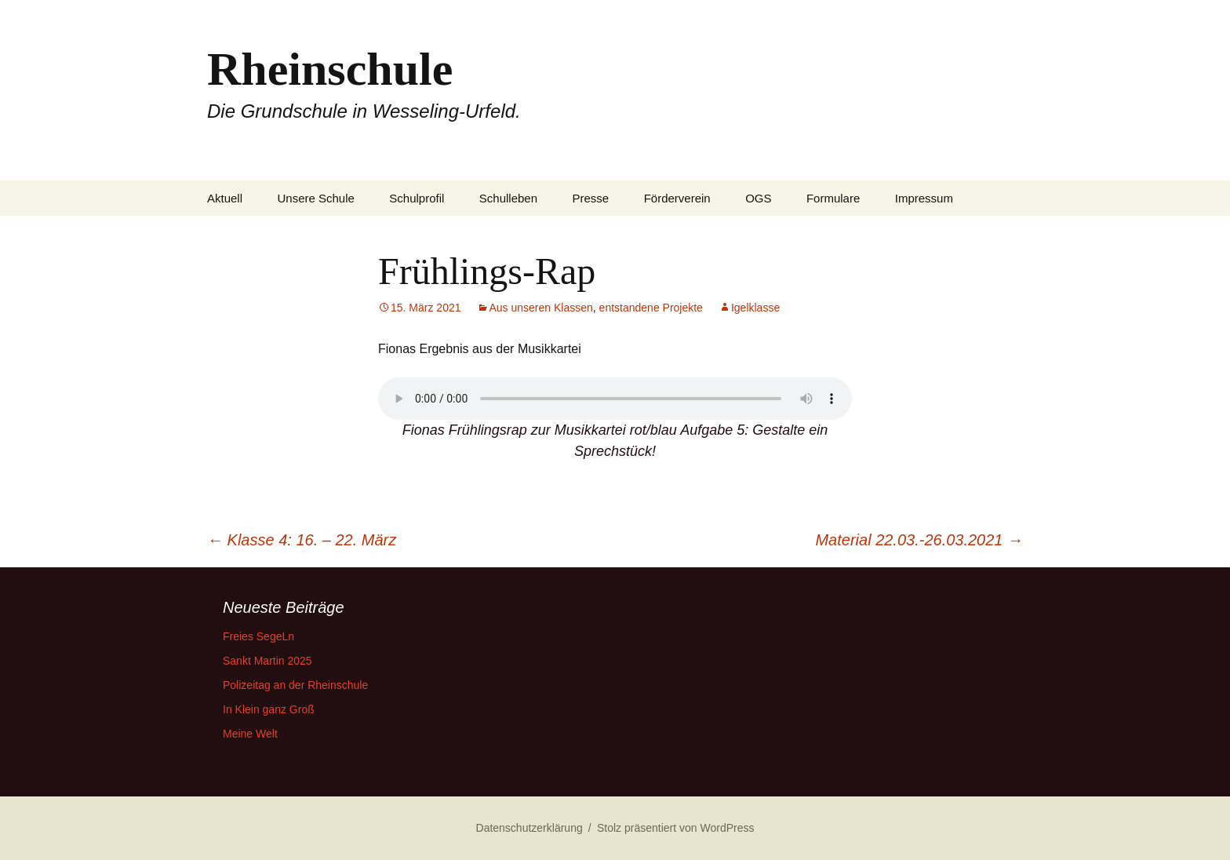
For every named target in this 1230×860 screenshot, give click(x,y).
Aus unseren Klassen (541, 307)
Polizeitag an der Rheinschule (295, 685)
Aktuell (224, 198)
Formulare (833, 198)
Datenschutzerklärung (529, 828)
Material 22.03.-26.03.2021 (919, 539)
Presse (591, 198)
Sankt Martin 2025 (267, 660)
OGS (758, 198)
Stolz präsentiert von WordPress (676, 828)
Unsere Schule (315, 198)
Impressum (924, 198)
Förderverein (677, 198)
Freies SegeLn (258, 636)
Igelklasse (755, 307)
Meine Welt (250, 733)
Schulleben (508, 198)
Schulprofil (416, 198)
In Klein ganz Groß (269, 709)
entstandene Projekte (651, 307)
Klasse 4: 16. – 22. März (301, 539)
